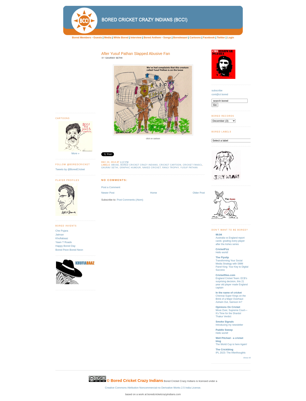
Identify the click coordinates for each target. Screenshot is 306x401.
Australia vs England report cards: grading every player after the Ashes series (230, 240)
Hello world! (222, 252)
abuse (115, 165)
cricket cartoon (170, 165)
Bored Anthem (152, 37)
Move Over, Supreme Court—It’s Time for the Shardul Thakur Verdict (231, 313)
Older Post (199, 192)
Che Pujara (61, 230)
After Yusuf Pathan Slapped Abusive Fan (135, 53)
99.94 (219, 234)
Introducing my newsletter (229, 324)
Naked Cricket (151, 168)
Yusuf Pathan (189, 168)
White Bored (120, 37)
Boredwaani (180, 37)
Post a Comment (110, 187)
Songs (167, 37)
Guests (97, 37)
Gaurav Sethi (109, 168)
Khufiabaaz (61, 238)
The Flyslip (222, 257)
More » (75, 138)
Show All (247, 358)
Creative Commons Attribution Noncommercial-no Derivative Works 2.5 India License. (153, 387)
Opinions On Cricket (228, 307)
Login (230, 37)
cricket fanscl (193, 165)
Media (107, 37)
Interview (136, 37)
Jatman (59, 234)
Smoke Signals (225, 321)
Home (153, 192)
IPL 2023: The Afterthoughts (231, 352)
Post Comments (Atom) (130, 199)
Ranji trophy (170, 168)
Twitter (221, 37)
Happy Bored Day (65, 245)
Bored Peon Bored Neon (69, 249)
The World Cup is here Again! (231, 344)
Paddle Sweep (224, 329)
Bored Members (81, 37)
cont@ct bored (220, 94)
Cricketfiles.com (225, 275)
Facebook (209, 37)
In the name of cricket (229, 292)
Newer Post (107, 192)
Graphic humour (130, 168)
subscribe (217, 90)
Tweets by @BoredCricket (70, 169)
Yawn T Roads (63, 242)
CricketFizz (222, 249)
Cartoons (195, 37)
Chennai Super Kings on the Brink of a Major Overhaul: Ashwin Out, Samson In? (231, 298)
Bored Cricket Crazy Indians (139, 165)
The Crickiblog (224, 349)
